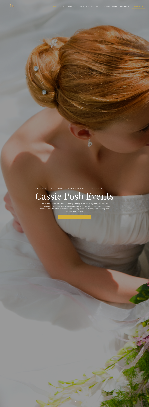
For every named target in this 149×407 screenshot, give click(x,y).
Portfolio (124, 7)
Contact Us (138, 7)
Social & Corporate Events (90, 7)
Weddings (72, 7)
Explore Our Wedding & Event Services (74, 217)
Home (54, 7)
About (62, 7)
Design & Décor (111, 7)
